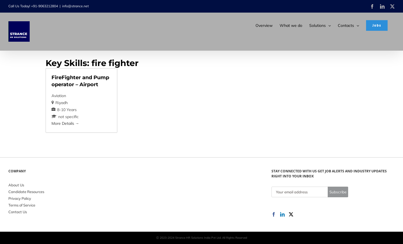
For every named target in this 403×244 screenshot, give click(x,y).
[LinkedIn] (282, 214)
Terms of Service (21, 205)
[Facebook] (273, 214)
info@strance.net (75, 6)
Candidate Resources (26, 191)
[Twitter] (291, 214)
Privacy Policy (19, 198)
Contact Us (17, 212)
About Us (16, 185)
